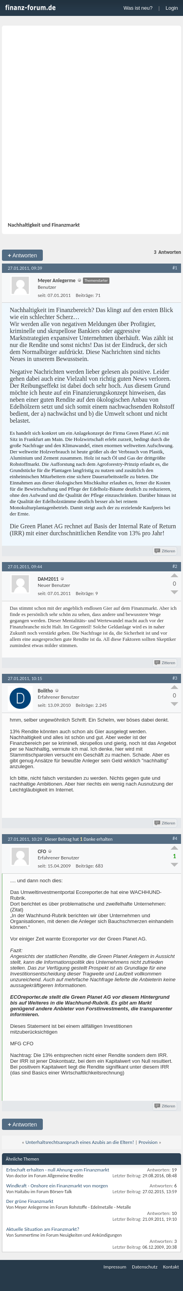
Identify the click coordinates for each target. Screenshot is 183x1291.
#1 (174, 268)
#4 (174, 838)
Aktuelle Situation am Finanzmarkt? (42, 1229)
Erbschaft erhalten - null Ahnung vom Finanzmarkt (57, 1170)
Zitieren (165, 551)
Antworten (22, 255)
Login (171, 8)
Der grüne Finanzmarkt (29, 1201)
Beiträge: (85, 295)
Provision (148, 1142)
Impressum (115, 1267)
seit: (42, 295)
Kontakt (171, 1267)
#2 (174, 566)
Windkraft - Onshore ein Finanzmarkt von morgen (57, 1186)
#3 (174, 678)
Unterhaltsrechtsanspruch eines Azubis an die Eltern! (79, 1142)
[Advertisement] (91, 126)
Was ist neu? (138, 8)
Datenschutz (144, 1267)
